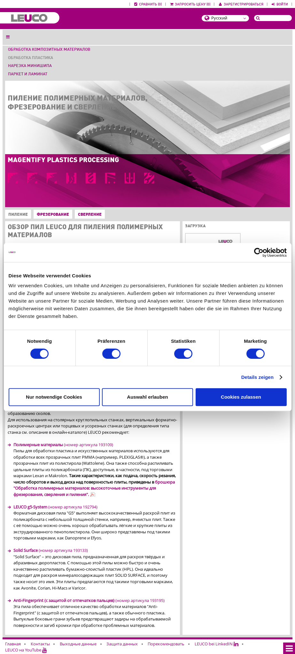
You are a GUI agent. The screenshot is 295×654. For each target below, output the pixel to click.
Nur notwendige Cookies (54, 397)
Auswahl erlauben (147, 397)
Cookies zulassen (241, 397)
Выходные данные (78, 644)
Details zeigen (257, 377)
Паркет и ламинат (27, 74)
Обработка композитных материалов (49, 50)
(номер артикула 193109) (63, 444)
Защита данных (122, 644)
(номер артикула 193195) (89, 600)
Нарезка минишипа (30, 66)
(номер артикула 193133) (50, 550)
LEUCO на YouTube (26, 650)
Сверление (90, 215)
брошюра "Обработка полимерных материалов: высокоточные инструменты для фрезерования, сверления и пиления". (94, 488)
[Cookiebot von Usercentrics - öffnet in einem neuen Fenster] (259, 252)
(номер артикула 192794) (55, 507)
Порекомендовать (166, 644)
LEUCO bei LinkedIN (216, 644)
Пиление (17, 215)
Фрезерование (53, 215)
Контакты (40, 644)
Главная (13, 644)
